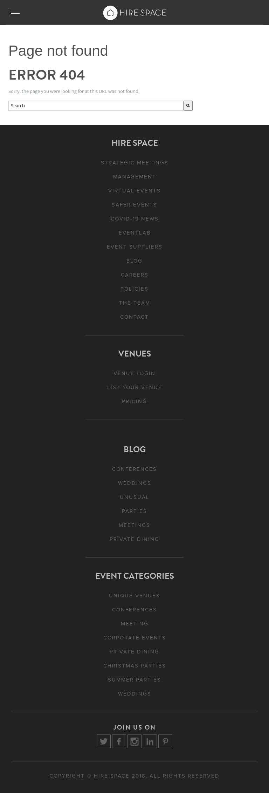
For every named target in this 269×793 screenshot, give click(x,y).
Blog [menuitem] (134, 261)
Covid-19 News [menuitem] (135, 219)
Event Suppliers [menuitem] (135, 247)
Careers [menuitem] (135, 275)
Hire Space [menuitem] (134, 143)
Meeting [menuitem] (135, 624)
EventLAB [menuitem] (135, 233)
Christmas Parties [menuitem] (134, 666)
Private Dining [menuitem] (134, 539)
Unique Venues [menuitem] (134, 595)
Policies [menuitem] (134, 289)
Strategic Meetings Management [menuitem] (134, 170)
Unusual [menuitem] (135, 497)
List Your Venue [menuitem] (134, 387)
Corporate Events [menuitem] (134, 638)
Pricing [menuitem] (134, 401)
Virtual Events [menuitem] (134, 191)
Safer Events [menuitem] (134, 205)
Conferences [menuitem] (134, 469)
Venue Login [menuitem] (134, 373)
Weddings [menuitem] (134, 483)
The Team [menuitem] (134, 303)
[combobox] (96, 106)
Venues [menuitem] (134, 353)
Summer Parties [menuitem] (134, 680)
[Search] (188, 106)
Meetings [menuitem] (134, 525)
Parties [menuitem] (134, 511)
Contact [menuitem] (134, 317)
